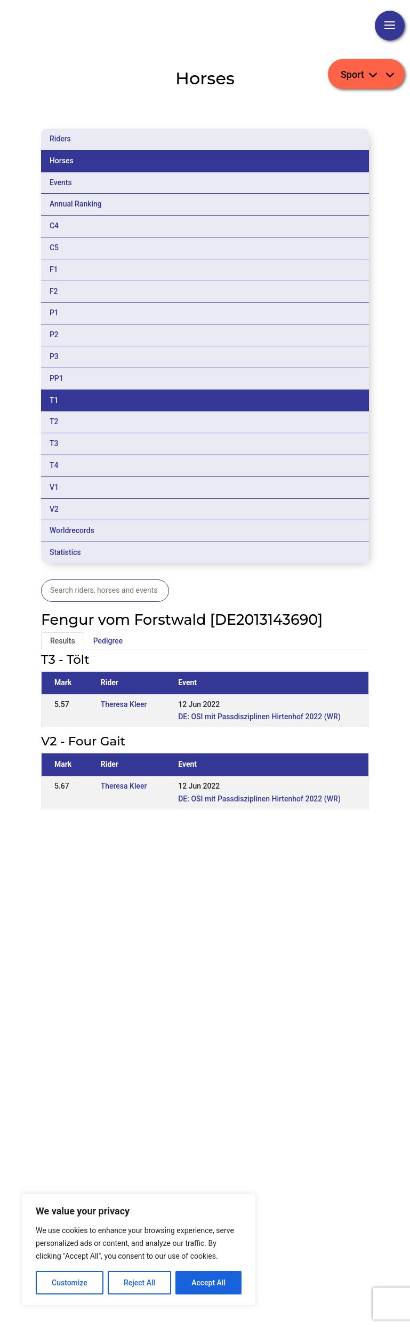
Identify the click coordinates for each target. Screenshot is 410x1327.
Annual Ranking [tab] (76, 204)
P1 (54, 312)
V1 (54, 487)
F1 (54, 269)
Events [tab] (61, 182)
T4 (54, 465)
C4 (54, 225)
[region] (138, 1250)
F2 (54, 291)
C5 (54, 247)
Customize (69, 1282)
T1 (54, 400)
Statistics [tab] (65, 552)
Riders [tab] (60, 138)
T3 (54, 443)
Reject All (139, 1282)
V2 (54, 509)
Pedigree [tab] (108, 641)
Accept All (208, 1282)
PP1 (56, 378)
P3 (54, 356)
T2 (54, 421)
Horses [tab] (62, 160)
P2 (54, 334)
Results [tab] (62, 641)
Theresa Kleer (124, 704)
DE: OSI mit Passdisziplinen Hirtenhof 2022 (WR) (259, 716)
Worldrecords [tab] (72, 530)
